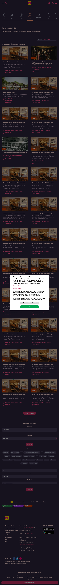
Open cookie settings (29, 302)
